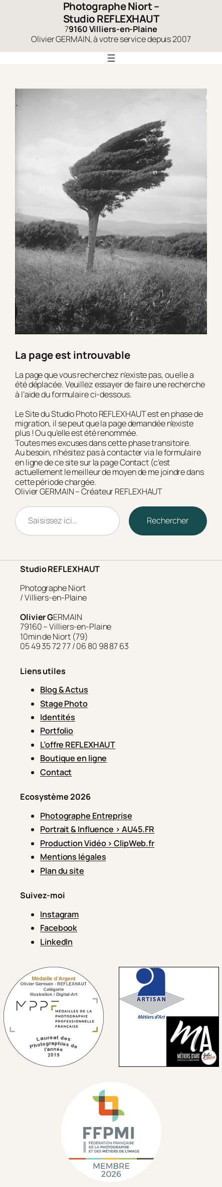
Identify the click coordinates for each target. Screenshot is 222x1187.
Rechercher (168, 520)
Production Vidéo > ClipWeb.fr (97, 843)
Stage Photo (64, 703)
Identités (57, 717)
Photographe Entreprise (86, 815)
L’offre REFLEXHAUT (77, 744)
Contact (56, 772)
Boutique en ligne (73, 758)
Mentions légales (73, 856)
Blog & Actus (64, 689)
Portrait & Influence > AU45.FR (97, 829)
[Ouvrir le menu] (111, 58)
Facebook (58, 927)
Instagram (59, 914)
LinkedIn (56, 941)
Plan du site (62, 870)
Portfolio (56, 730)
